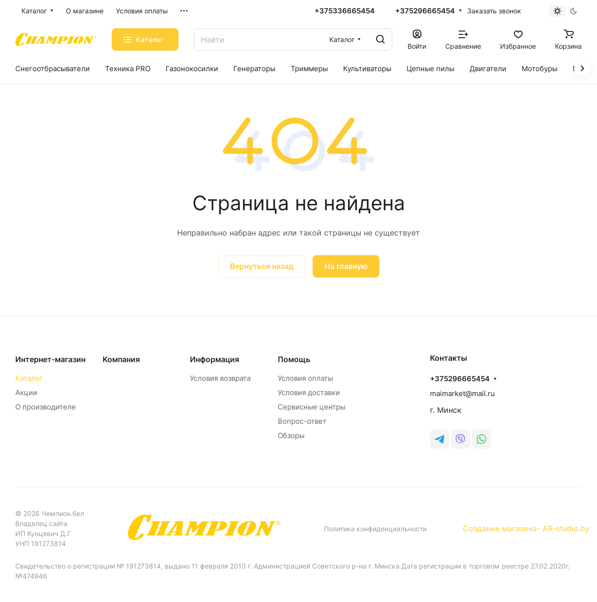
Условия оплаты (305, 378)
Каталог (29, 378)
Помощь (294, 359)
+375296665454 (425, 11)
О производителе (45, 406)
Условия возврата (220, 378)
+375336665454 (344, 11)
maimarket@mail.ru (462, 393)
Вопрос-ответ (302, 421)
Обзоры (291, 435)
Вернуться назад (261, 266)
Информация (214, 359)
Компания (121, 359)
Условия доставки (309, 392)
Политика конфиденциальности (375, 529)
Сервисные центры (312, 406)
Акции (26, 392)
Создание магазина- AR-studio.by (526, 528)
